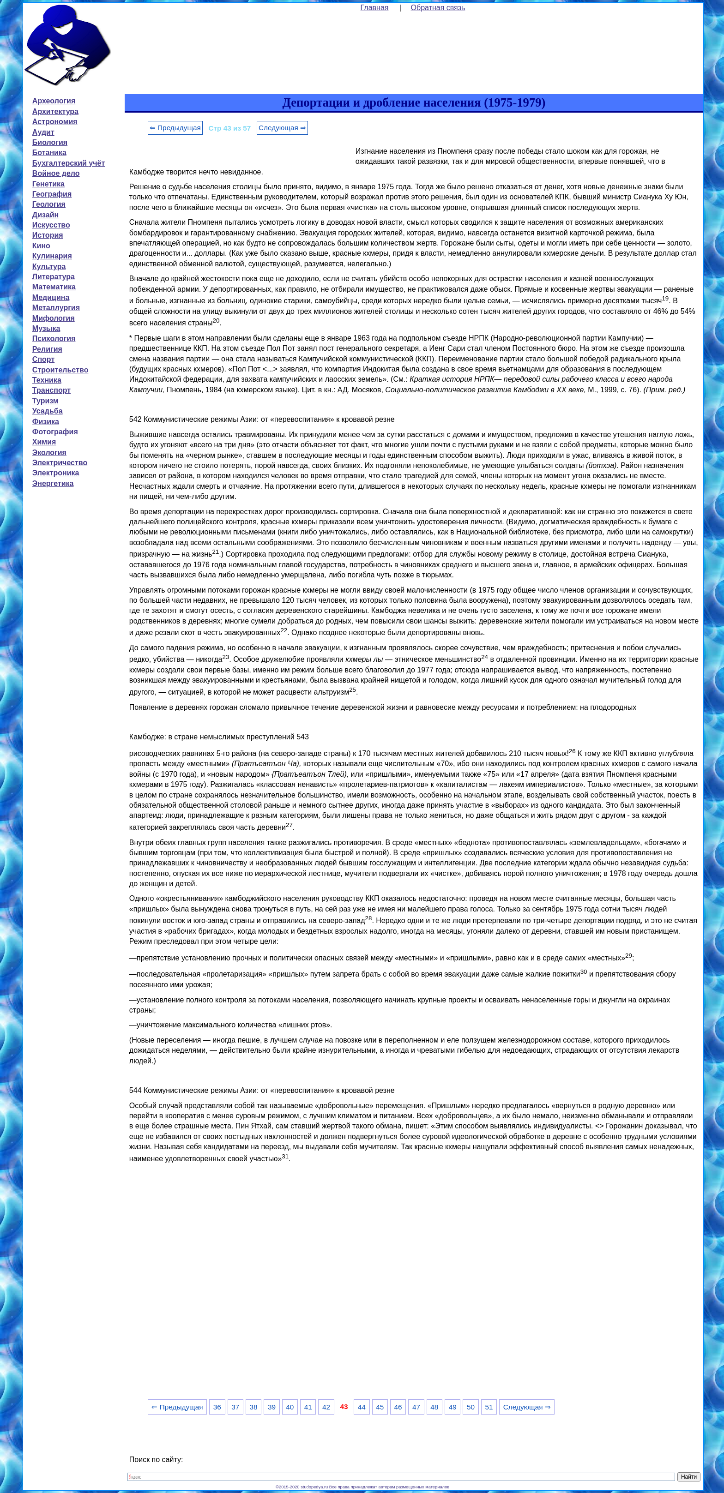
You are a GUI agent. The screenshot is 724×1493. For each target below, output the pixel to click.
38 (254, 1407)
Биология (49, 142)
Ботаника (49, 152)
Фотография (55, 432)
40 (290, 1407)
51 (489, 1407)
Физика (45, 422)
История (47, 235)
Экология (49, 452)
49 (453, 1407)
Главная (375, 8)
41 (308, 1407)
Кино (41, 246)
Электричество (59, 463)
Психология (54, 338)
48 (434, 1407)
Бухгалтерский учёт (68, 163)
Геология (49, 204)
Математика (54, 287)
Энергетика (53, 483)
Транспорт (51, 390)
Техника (46, 380)
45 (380, 1407)
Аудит (43, 132)
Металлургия (56, 308)
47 (416, 1407)
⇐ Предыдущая (175, 128)
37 (235, 1407)
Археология (53, 101)
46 (398, 1407)
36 (217, 1407)
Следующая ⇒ (282, 128)
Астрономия (55, 122)
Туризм (45, 401)
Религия (47, 349)
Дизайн (45, 215)
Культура (49, 266)
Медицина (50, 297)
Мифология (53, 318)
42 (326, 1407)
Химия (44, 442)
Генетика (48, 184)
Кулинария (52, 256)
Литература (53, 277)
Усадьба (47, 411)
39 (272, 1407)
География (52, 194)
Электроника (55, 473)
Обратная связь (438, 8)
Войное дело (56, 173)
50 (471, 1407)
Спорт (43, 359)
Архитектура (55, 111)
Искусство (51, 225)
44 (362, 1407)
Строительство (60, 370)
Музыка (46, 328)
